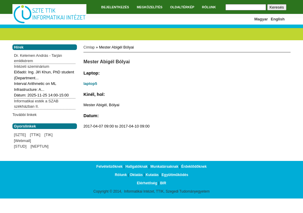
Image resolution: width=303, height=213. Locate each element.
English (278, 19)
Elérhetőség (147, 183)
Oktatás (136, 175)
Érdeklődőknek (194, 166)
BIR (163, 183)
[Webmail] (22, 140)
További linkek (24, 114)
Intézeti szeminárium (31, 66)
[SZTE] (20, 135)
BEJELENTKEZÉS (115, 7)
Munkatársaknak (164, 166)
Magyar (261, 19)
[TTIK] (35, 135)
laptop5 (90, 83)
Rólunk (121, 175)
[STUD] (20, 146)
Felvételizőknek (109, 166)
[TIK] (48, 135)
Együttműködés (175, 175)
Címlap (89, 47)
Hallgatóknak (136, 166)
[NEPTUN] (39, 146)
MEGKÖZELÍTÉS (149, 7)
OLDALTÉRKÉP (182, 7)
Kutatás (152, 175)
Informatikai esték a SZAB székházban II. (36, 104)
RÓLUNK (209, 7)
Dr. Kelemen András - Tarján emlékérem (38, 58)
